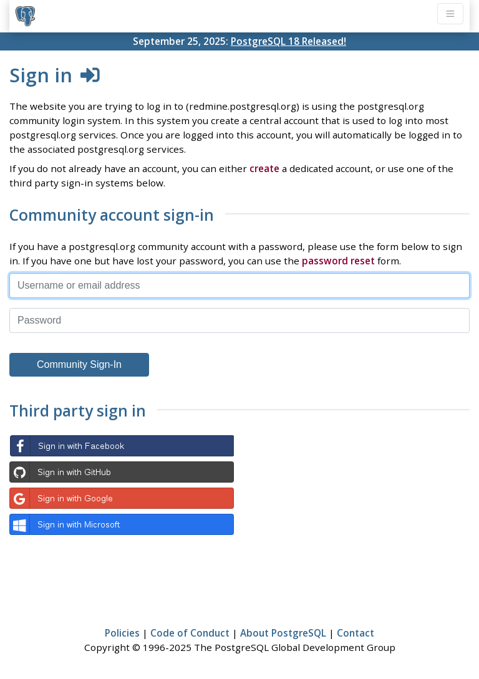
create (264, 168)
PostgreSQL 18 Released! (288, 41)
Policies (122, 633)
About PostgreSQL (283, 633)
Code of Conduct (190, 633)
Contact (355, 633)
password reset (338, 260)
